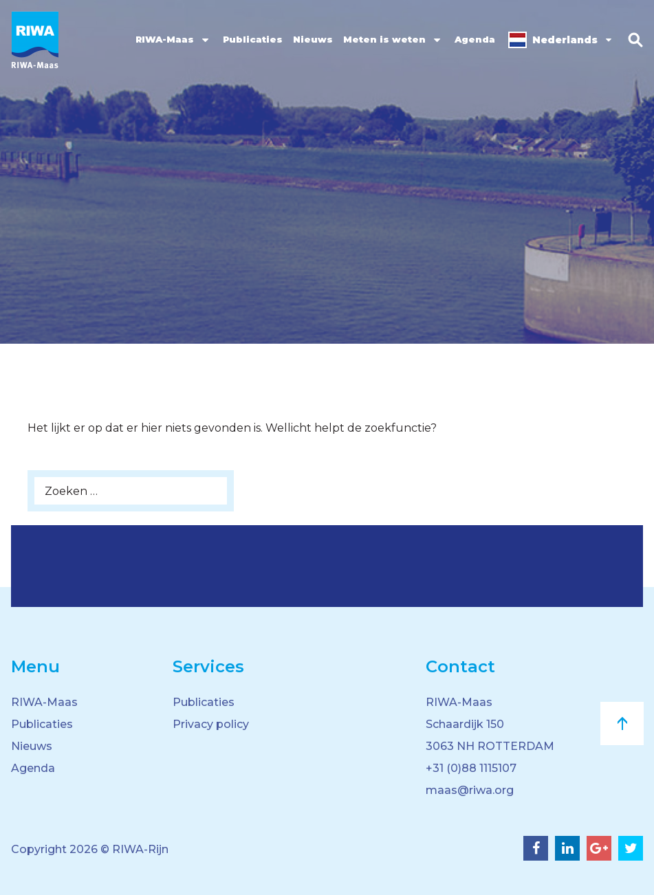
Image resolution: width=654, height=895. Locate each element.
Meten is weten (384, 39)
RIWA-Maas (164, 39)
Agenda (475, 39)
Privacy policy (211, 724)
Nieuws (313, 39)
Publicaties (253, 39)
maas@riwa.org (470, 790)
